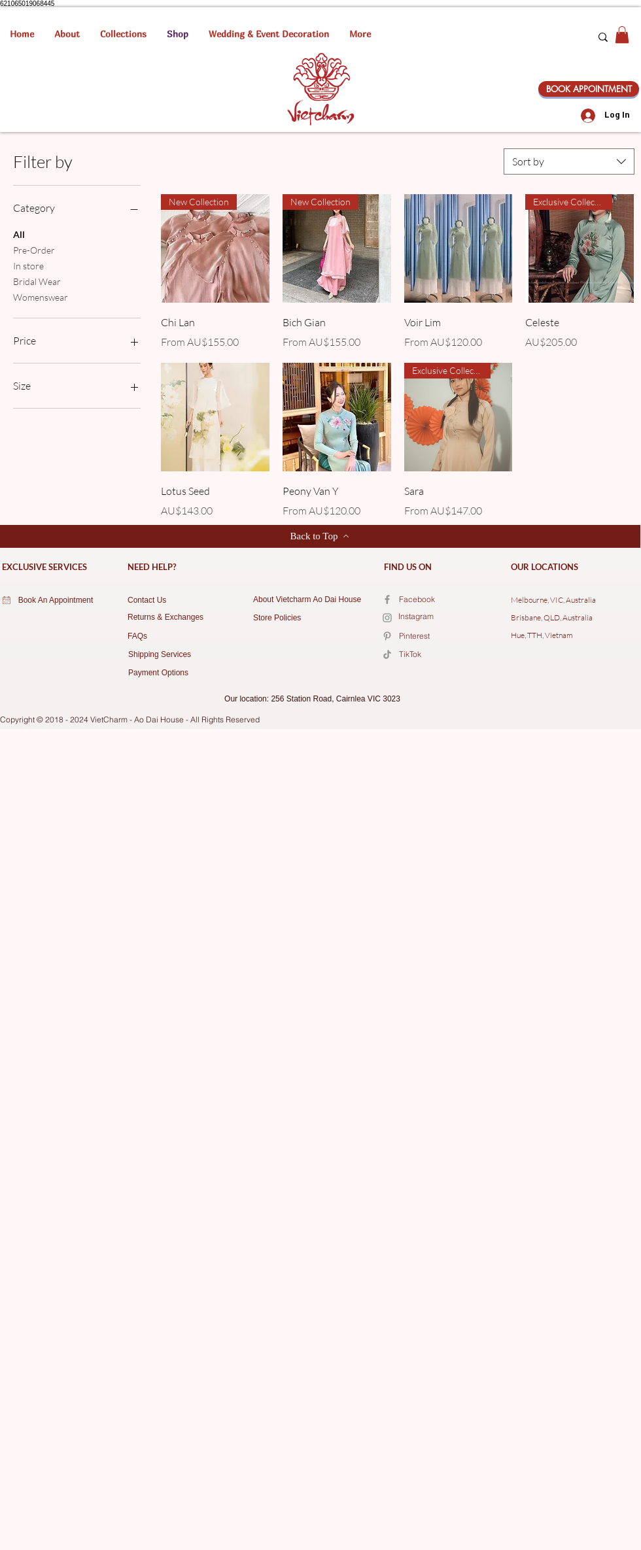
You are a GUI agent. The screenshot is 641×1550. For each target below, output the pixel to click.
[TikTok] (445, 655)
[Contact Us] (167, 601)
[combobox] (569, 161)
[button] (123, 34)
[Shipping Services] (167, 655)
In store (28, 264)
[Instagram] (444, 617)
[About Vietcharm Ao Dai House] (312, 600)
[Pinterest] (445, 637)
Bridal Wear (37, 280)
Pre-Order (34, 249)
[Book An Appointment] (55, 601)
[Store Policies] (291, 618)
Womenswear (40, 296)
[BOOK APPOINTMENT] (588, 89)
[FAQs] (167, 637)
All (19, 233)
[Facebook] (387, 599)
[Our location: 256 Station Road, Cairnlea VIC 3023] (312, 699)
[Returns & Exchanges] (171, 618)
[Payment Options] (171, 673)
